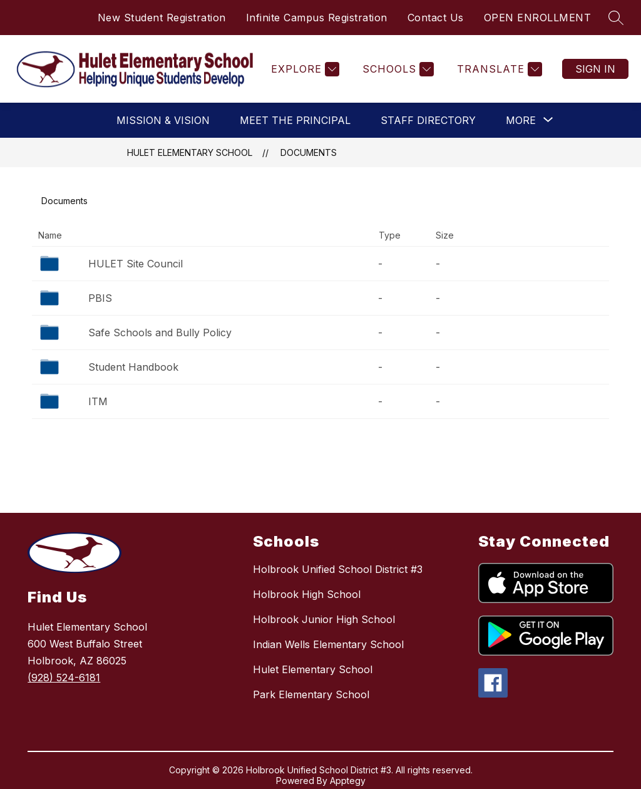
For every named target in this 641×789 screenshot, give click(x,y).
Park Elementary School (311, 694)
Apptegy (348, 780)
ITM (98, 401)
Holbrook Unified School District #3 (338, 569)
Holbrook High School (307, 594)
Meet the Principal (295, 120)
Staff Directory (428, 120)
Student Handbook (133, 367)
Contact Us (436, 17)
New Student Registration (162, 17)
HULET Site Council (135, 263)
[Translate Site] (498, 69)
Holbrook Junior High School (324, 619)
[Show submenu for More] (521, 120)
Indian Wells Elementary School (328, 644)
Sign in (595, 69)
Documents (308, 152)
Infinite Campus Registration (316, 17)
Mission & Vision (163, 120)
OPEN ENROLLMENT (538, 17)
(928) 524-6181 (64, 677)
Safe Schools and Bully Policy (160, 332)
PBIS (100, 298)
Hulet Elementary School (189, 152)
